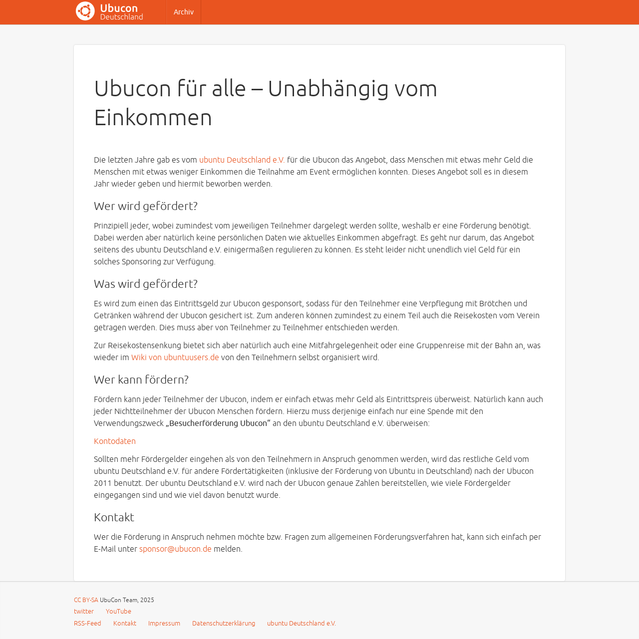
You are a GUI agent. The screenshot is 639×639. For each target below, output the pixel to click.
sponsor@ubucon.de (175, 549)
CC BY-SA (87, 600)
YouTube (118, 612)
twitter (84, 612)
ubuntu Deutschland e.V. (242, 160)
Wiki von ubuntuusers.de (175, 358)
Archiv (184, 12)
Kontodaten (115, 441)
